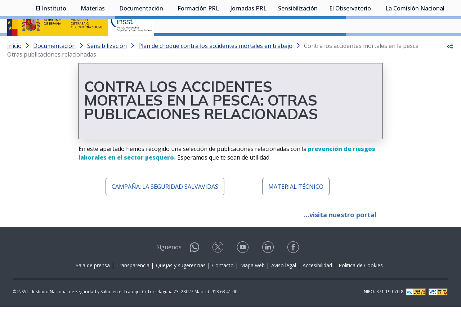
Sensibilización (298, 45)
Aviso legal (283, 284)
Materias (93, 45)
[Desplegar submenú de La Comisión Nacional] (448, 44)
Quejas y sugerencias (181, 284)
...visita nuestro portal (340, 233)
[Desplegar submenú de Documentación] (166, 44)
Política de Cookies (361, 284)
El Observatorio (350, 45)
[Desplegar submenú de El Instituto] (69, 44)
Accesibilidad (317, 284)
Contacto (223, 284)
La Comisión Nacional (414, 45)
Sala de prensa (93, 284)
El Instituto (51, 45)
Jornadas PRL (248, 45)
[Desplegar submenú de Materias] (108, 44)
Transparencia (132, 284)
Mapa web (252, 284)
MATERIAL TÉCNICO (295, 206)
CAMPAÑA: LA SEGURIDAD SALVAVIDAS (165, 206)
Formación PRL (198, 45)
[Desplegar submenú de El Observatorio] (374, 44)
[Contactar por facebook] (293, 268)
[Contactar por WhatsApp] (194, 269)
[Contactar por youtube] (243, 268)
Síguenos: (169, 266)
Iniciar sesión (426, 16)
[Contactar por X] (218, 268)
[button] (450, 65)
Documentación (141, 45)
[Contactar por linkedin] (268, 268)
